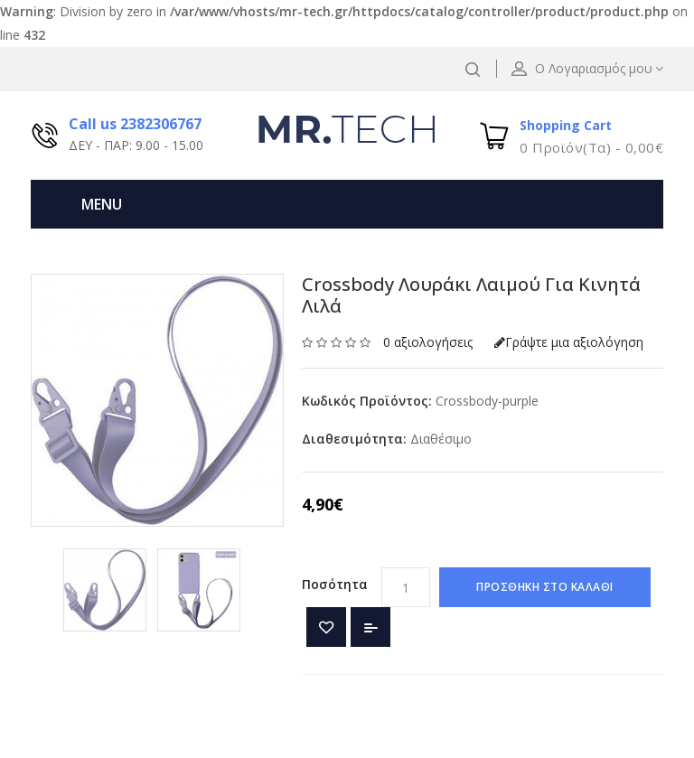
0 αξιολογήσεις (428, 342)
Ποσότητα (335, 584)
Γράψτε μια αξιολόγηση (568, 342)
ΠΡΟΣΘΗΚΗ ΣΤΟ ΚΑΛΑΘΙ (545, 586)
